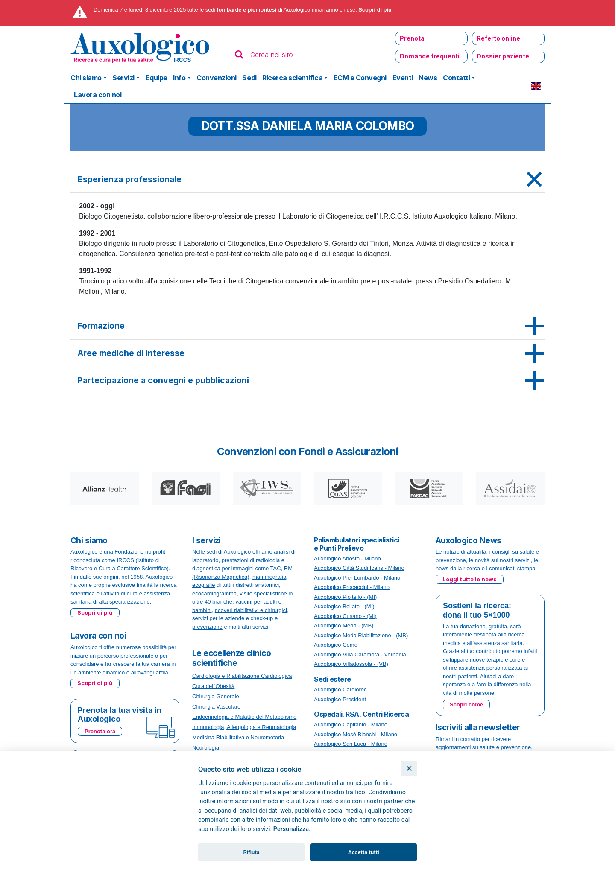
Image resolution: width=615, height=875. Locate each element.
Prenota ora (100, 731)
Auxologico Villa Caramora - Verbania (360, 654)
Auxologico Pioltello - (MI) (345, 597)
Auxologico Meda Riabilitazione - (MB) (361, 635)
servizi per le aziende (218, 618)
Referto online (498, 38)
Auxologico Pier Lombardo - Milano (357, 578)
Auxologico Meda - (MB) (343, 625)
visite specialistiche (263, 593)
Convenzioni (216, 77)
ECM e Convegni (360, 77)
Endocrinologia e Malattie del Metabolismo (244, 717)
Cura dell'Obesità (213, 686)
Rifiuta (251, 852)
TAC (275, 568)
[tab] (307, 179)
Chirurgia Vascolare (216, 706)
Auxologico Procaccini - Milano (352, 587)
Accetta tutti (363, 852)
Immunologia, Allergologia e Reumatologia (244, 727)
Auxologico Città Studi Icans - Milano (359, 568)
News (428, 77)
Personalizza (291, 829)
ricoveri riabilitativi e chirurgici (251, 610)
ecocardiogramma (214, 593)
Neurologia (205, 747)
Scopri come (466, 704)
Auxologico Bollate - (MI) (344, 606)
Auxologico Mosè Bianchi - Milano (355, 734)
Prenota (412, 38)
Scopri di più (375, 9)
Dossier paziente (503, 56)
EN (536, 86)
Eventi (402, 77)
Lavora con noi (97, 94)
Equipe (156, 77)
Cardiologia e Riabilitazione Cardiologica (242, 676)
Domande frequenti (430, 56)
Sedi (249, 77)
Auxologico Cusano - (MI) (345, 616)
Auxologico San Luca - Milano (350, 744)
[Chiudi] (409, 768)
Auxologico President (340, 699)
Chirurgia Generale (215, 696)
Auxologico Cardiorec (340, 689)
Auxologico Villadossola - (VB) (351, 664)
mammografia (269, 577)
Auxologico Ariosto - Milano (347, 558)
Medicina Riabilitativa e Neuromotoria (238, 737)
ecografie (203, 585)
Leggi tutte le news (469, 579)
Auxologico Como (335, 645)
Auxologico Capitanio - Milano (350, 724)
